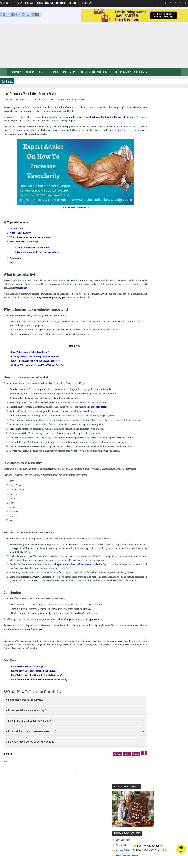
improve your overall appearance (83, 627)
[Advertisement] (94, 46)
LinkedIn (175, 425)
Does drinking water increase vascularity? (32, 739)
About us (4, 3)
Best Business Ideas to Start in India (157, 296)
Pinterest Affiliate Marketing (154, 352)
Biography (15, 72)
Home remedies (165, 280)
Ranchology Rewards (174, 352)
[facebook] (107, 762)
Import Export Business (152, 337)
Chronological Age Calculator (159, 185)
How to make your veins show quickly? (30, 728)
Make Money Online (161, 275)
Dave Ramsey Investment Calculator (162, 190)
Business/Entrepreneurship (95, 72)
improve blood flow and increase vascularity (78, 568)
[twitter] (116, 762)
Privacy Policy (16, 3)
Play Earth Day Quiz (155, 153)
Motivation (69, 72)
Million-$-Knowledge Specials (131, 72)
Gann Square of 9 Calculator (159, 180)
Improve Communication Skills (155, 342)
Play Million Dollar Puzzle (157, 169)
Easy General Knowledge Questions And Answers (161, 311)
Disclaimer (49, 3)
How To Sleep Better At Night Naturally (157, 322)
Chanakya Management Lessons (155, 301)
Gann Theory (148, 316)
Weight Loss (148, 291)
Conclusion (15, 258)
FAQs (12, 262)
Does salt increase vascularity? (25, 707)
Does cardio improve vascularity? (27, 717)
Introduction (16, 228)
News (83, 99)
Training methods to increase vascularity (38, 252)
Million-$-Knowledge (23, 852)
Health (42, 72)
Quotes (146, 280)
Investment (159, 286)
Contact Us (78, 3)
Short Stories (175, 275)
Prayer (168, 286)
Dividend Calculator (155, 158)
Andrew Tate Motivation (164, 291)
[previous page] (36, 776)
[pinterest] (132, 761)
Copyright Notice (63, 3)
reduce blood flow (97, 407)
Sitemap (88, 3)
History (30, 72)
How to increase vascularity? (25, 242)
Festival (177, 280)
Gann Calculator (153, 148)
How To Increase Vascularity (67, 99)
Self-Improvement (150, 270)
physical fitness (43, 288)
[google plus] (125, 762)
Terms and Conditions (33, 3)
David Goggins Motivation (153, 306)
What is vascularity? (20, 233)
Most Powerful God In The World (155, 347)
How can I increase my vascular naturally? (31, 749)
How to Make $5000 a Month (154, 332)
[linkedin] (135, 761)
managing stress (47, 636)
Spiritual (147, 275)
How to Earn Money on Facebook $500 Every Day (161, 327)
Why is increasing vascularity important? (31, 237)
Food (154, 280)
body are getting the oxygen (65, 297)
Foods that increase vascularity (33, 248)
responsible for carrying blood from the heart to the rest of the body (99, 117)
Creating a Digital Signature (159, 174)
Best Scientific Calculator (157, 164)
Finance (55, 72)
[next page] (104, 776)
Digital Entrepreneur (173, 306)
